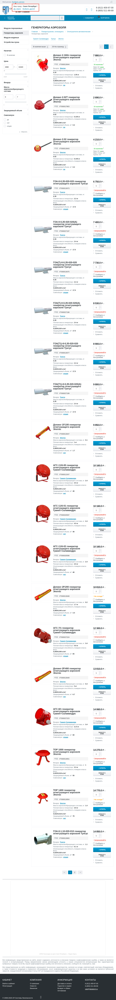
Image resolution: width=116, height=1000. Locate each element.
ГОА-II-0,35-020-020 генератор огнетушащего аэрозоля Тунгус (70, 182)
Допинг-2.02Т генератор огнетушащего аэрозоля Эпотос (66, 99)
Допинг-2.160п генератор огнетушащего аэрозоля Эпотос (67, 57)
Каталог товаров (11, 18)
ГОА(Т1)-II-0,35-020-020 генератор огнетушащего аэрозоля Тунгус (67, 345)
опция (9, 126)
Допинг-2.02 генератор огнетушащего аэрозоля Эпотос (66, 141)
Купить (103, 75)
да (8, 120)
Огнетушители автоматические (79, 32)
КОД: (56, 64)
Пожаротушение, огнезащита (52, 32)
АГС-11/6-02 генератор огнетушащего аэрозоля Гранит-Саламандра (66, 548)
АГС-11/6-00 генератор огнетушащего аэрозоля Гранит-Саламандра (66, 467)
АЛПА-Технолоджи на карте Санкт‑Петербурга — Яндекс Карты (58, 954)
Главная (34, 32)
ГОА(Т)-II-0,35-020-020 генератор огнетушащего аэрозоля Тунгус (67, 264)
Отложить (99, 85)
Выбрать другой (29, 9)
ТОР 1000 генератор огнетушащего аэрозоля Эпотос (66, 751)
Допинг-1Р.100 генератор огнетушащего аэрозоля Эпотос (67, 426)
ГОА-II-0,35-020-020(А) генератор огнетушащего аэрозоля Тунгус (67, 224)
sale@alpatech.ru (91, 989)
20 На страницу (59, 47)
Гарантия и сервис (65, 986)
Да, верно (17, 9)
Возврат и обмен (64, 988)
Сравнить (98, 88)
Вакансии (33, 988)
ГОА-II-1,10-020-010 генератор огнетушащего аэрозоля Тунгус (70, 832)
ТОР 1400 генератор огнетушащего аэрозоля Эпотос (66, 792)
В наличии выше (40, 47)
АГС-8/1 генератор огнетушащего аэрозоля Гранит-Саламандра (66, 711)
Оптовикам (62, 991)
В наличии (11, 55)
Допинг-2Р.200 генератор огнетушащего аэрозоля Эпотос (67, 589)
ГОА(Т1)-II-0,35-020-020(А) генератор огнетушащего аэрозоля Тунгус (67, 386)
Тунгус (53, 39)
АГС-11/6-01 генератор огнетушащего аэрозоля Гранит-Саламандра (66, 508)
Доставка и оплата (65, 983)
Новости (33, 986)
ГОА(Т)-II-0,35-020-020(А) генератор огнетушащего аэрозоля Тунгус (67, 305)
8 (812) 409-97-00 (104, 8)
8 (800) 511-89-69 (104, 11)
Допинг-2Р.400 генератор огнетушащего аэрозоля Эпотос (67, 670)
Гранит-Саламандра (40, 39)
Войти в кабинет (9, 983)
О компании (34, 983)
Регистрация (7, 986)
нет (8, 123)
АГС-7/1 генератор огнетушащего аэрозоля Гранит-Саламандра (66, 630)
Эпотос (61, 39)
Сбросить (24, 132)
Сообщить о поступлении (99, 194)
